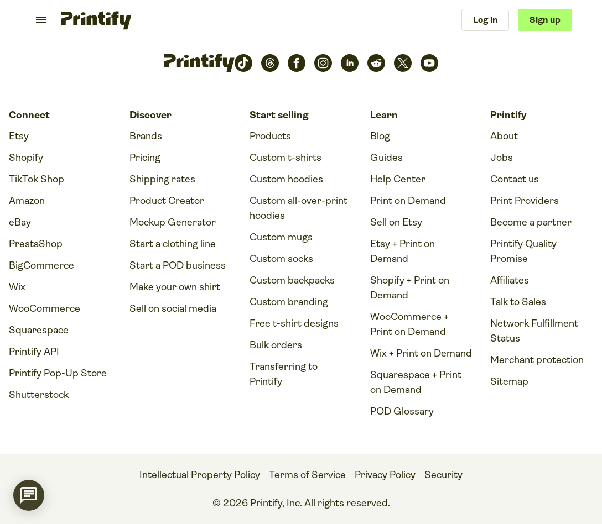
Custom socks (281, 258)
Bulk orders (276, 344)
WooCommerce (44, 308)
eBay (20, 222)
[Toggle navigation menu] (41, 20)
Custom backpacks (292, 280)
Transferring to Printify (284, 374)
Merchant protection (537, 359)
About (504, 136)
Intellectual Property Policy (199, 474)
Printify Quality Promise (523, 251)
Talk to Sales (518, 301)
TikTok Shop (36, 179)
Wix (17, 286)
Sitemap (509, 381)
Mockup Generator (172, 222)
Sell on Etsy (396, 222)
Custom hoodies (286, 179)
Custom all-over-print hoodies (298, 208)
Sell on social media (172, 308)
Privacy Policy (385, 474)
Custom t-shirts (285, 157)
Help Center (397, 179)
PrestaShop (36, 243)
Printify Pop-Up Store (58, 373)
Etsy (19, 136)
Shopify (26, 157)
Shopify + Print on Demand (409, 288)
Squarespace (39, 330)
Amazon (27, 200)
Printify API (34, 351)
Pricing (144, 157)
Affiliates (509, 280)
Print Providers (524, 200)
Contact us (514, 179)
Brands (145, 136)
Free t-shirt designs (294, 323)
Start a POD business (177, 265)
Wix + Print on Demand (421, 353)
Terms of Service (307, 474)
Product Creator (166, 200)
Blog (380, 136)
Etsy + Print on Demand (402, 251)
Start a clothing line (172, 243)
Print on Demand (408, 200)
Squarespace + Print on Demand (415, 382)
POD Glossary (402, 411)
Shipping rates (162, 179)
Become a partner (531, 222)
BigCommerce (41, 265)
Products (270, 136)
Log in (485, 19)
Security (443, 474)
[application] (29, 495)
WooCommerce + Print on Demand (409, 324)
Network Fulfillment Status (534, 331)
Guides (386, 157)
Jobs (501, 157)
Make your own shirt (174, 286)
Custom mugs (281, 237)
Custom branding (289, 301)
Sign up (545, 19)
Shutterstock (39, 394)
